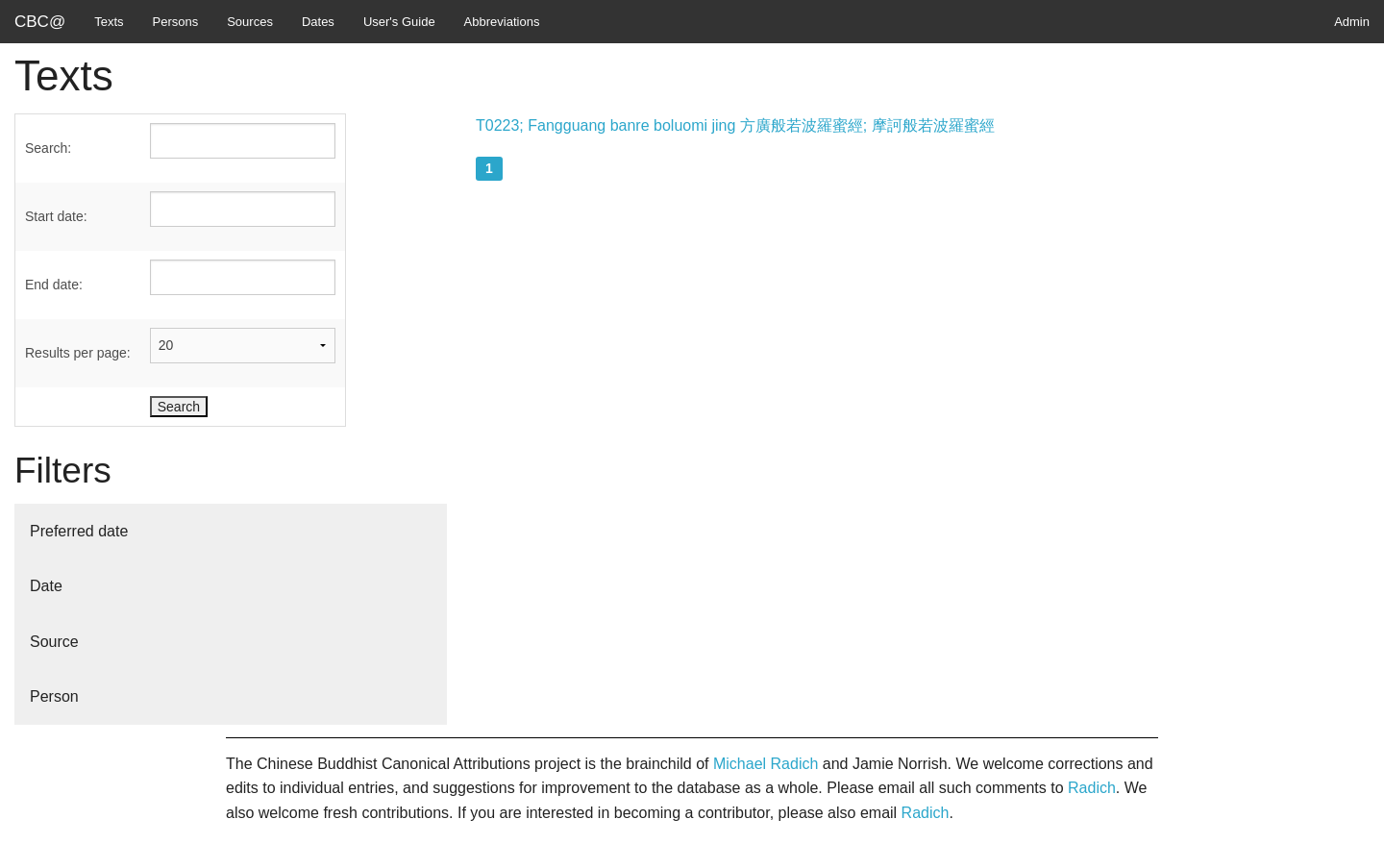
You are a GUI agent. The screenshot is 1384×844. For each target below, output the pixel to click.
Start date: (56, 216)
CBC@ (39, 21)
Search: (48, 148)
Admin (1352, 21)
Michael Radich (765, 764)
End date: (54, 284)
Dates (318, 21)
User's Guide (399, 21)
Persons (176, 21)
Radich (1092, 788)
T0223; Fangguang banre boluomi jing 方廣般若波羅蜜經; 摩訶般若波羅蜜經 (735, 125)
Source (54, 641)
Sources (250, 21)
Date (46, 586)
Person (54, 696)
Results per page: (78, 352)
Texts (108, 21)
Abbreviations (502, 21)
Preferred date (79, 531)
